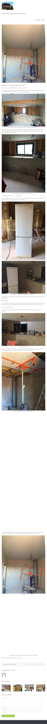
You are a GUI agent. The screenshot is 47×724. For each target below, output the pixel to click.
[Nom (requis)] (21, 707)
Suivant (42, 19)
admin (13, 670)
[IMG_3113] (23, 53)
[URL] (21, 712)
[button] (2, 688)
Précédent (38, 19)
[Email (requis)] (21, 710)
